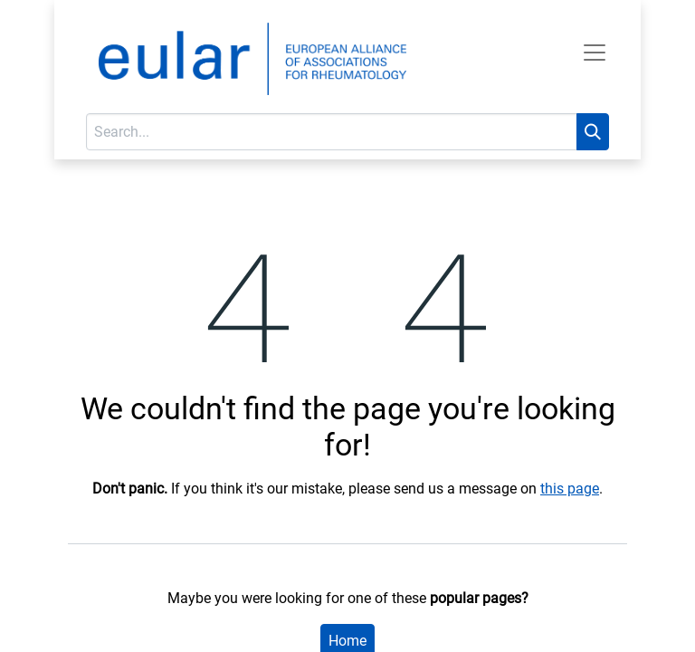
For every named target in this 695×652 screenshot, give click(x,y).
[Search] (592, 131)
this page (569, 488)
